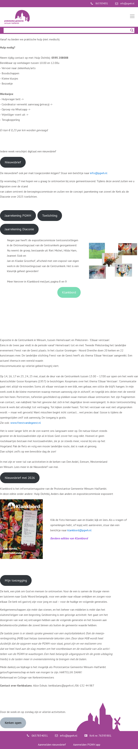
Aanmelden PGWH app (86, 744)
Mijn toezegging (16, 580)
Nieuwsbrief (13, 162)
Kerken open (13, 723)
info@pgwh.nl (98, 173)
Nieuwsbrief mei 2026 (20, 478)
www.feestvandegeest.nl (25, 422)
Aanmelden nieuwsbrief (52, 744)
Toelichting (49, 215)
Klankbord (69, 292)
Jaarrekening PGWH (18, 215)
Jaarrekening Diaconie (19, 229)
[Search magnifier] (131, 30)
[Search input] (67, 30)
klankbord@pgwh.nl (79, 530)
